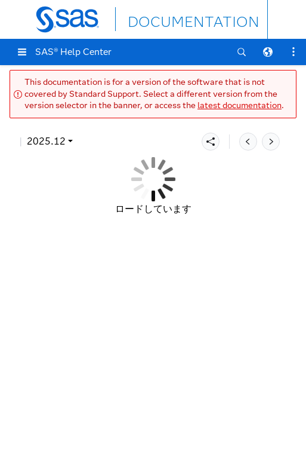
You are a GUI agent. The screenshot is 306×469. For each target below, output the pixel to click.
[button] (22, 52)
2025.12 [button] (46, 141)
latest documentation (239, 105)
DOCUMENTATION (171, 18)
